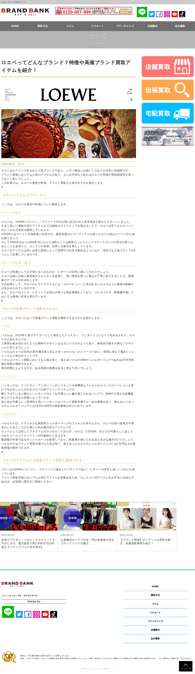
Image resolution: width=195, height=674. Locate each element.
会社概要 (180, 26)
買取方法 (42, 26)
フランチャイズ (125, 26)
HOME (15, 26)
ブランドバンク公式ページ (25, 12)
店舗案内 (152, 26)
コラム (70, 26)
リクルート (97, 26)
